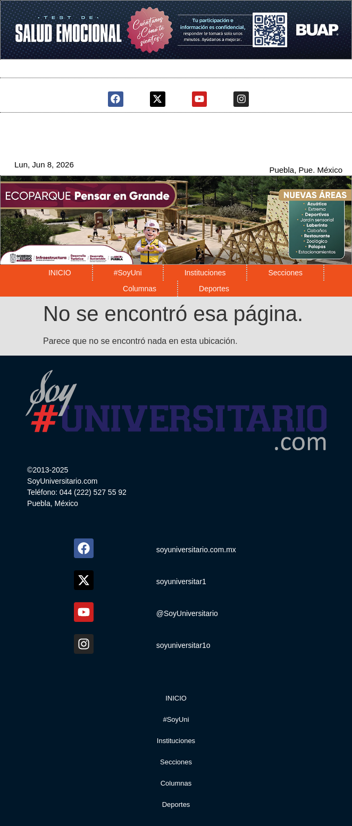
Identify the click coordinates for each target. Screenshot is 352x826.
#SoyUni (128, 272)
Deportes (214, 288)
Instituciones (205, 272)
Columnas (139, 288)
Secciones (285, 272)
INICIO (59, 272)
